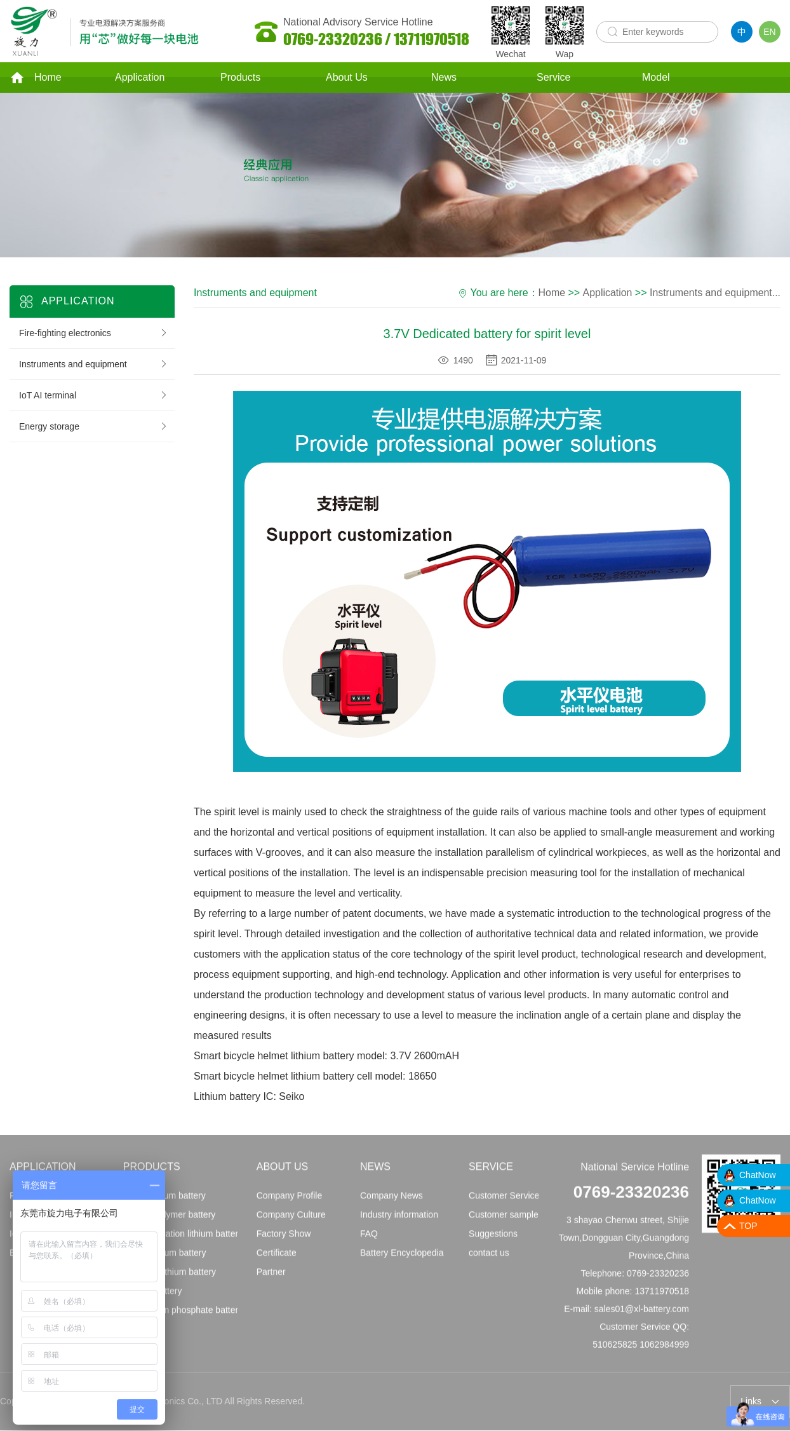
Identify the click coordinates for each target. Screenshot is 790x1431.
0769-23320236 (631, 1198)
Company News (391, 1202)
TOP (748, 1226)
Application (139, 78)
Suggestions (493, 1240)
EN (769, 32)
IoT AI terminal (93, 397)
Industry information (399, 1221)
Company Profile (290, 1202)
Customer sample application (526, 1221)
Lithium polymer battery (169, 1221)
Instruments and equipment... (714, 294)
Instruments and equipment (93, 366)
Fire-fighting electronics (93, 335)
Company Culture (291, 1221)
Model (656, 78)
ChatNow (757, 1175)
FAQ (369, 1240)
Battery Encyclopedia (402, 1259)
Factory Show (284, 1240)
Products (240, 78)
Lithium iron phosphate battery (183, 1317)
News (444, 78)
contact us (489, 1259)
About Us (347, 78)
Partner (271, 1278)
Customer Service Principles (524, 1202)
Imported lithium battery (169, 1278)
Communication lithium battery (183, 1240)
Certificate (277, 1259)
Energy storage (93, 428)
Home (36, 79)
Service (553, 78)
